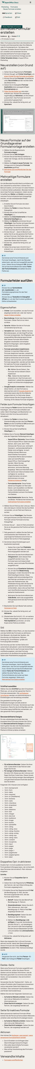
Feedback (7, 17)
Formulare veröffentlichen (13, 1060)
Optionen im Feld (10, 608)
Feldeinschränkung (15, 480)
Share (18, 13)
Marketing (5, 7)
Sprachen (7, 13)
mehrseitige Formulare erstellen (19, 502)
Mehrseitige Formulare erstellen (13, 679)
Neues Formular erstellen (12, 9)
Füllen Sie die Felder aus (12, 91)
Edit (17, 17)
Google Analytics (25, 391)
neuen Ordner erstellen (12, 315)
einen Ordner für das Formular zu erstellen (19, 76)
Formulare (14, 7)
